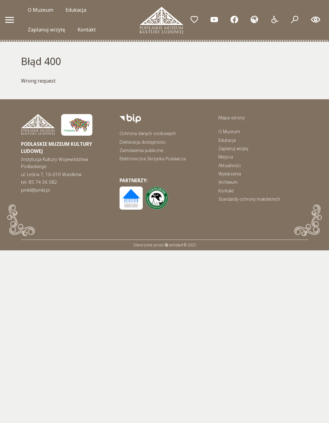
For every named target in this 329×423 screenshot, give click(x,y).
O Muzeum (40, 9)
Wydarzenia (229, 174)
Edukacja (75, 9)
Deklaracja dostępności (143, 142)
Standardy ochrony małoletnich (249, 199)
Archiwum (228, 182)
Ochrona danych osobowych (148, 133)
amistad (174, 245)
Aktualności (229, 165)
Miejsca (225, 157)
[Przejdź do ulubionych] (194, 20)
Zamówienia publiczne (141, 150)
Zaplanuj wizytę (46, 29)
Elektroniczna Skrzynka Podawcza (153, 159)
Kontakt (87, 29)
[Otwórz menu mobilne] (9, 20)
